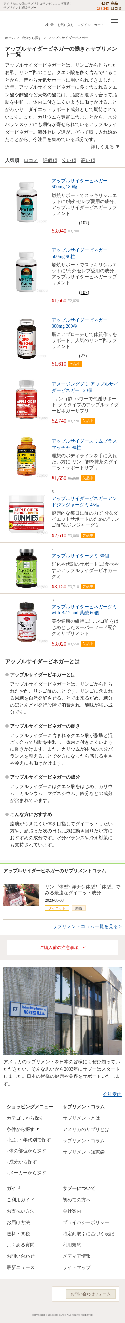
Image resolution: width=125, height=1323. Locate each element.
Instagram (24, 1294)
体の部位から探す (27, 1150)
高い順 (88, 160)
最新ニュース (21, 1267)
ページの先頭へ (115, 1313)
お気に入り (65, 25)
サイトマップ (77, 1267)
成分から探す (23, 1161)
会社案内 (112, 1094)
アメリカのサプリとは (86, 1129)
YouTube (39, 1294)
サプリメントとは (81, 1118)
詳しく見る (102, 146)
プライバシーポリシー (86, 1222)
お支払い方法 (21, 1211)
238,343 (103, 8)
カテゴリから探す (25, 1118)
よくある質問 (21, 1244)
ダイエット (57, 908)
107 (84, 222)
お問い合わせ (21, 1256)
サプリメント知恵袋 (84, 1152)
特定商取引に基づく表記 (88, 1233)
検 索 (49, 25)
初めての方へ (77, 1199)
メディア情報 (77, 1256)
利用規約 (72, 1244)
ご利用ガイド (21, 1199)
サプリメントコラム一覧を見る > (87, 926)
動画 (78, 908)
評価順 (50, 160)
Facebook (9, 1294)
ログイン (84, 25)
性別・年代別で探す (30, 1139)
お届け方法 (18, 1222)
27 (83, 355)
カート (99, 25)
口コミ (31, 160)
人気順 (12, 160)
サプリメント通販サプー (20, 21)
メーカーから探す (27, 1172)
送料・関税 (18, 1233)
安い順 (69, 160)
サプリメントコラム (84, 1140)
